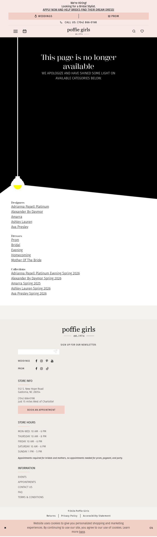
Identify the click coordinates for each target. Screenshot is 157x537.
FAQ (20, 493)
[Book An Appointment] (24, 31)
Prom (15, 240)
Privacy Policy (69, 516)
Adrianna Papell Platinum (30, 207)
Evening (17, 250)
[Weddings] (43, 16)
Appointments (27, 483)
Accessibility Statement (96, 516)
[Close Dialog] (5, 529)
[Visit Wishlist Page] (142, 31)
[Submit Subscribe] (55, 352)
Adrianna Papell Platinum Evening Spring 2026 (45, 273)
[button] (15, 31)
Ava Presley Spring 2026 (29, 294)
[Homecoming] (114, 16)
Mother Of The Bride (26, 260)
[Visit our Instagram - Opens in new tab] (41, 361)
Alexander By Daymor (27, 212)
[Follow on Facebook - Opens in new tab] (36, 369)
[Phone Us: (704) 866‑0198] (78, 22)
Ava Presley (19, 227)
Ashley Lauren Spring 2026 (31, 288)
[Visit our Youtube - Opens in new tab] (52, 361)
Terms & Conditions (31, 498)
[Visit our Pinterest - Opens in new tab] (47, 361)
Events (22, 478)
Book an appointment (42, 410)
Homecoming (21, 255)
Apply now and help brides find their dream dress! (78, 9)
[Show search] (134, 31)
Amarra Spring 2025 (26, 283)
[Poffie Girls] (78, 31)
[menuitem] (43, 16)
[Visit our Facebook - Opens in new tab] (36, 361)
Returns (51, 516)
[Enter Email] (38, 352)
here (82, 532)
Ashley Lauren (21, 222)
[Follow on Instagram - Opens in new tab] (41, 369)
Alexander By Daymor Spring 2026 (36, 278)
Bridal (15, 245)
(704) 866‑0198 (26, 398)
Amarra (16, 217)
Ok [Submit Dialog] (151, 528)
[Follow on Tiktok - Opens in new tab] (47, 369)
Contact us (25, 488)
